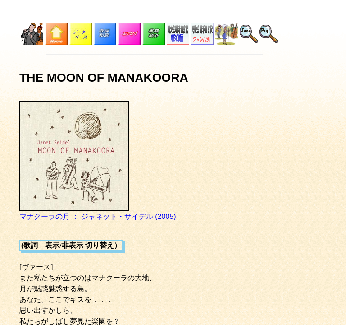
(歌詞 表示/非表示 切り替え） (71, 245)
